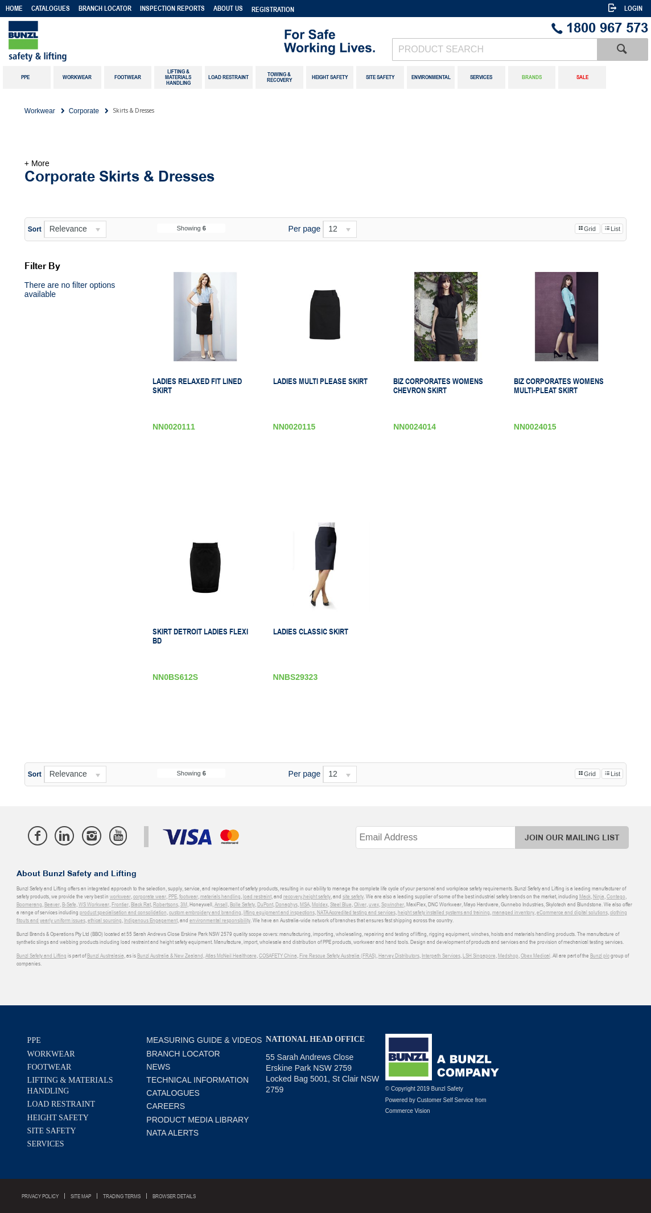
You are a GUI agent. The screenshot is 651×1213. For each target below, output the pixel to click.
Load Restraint (61, 1104)
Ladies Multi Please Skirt (320, 381)
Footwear (49, 1067)
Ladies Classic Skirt (310, 631)
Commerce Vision (407, 1111)
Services (45, 1144)
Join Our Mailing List (572, 838)
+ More (37, 163)
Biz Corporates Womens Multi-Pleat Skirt (559, 386)
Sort (35, 229)
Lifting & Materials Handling (70, 1085)
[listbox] (75, 229)
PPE (34, 1040)
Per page (305, 228)
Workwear (51, 1054)
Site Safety (51, 1131)
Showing (190, 228)
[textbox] (494, 49)
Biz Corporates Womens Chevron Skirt (438, 386)
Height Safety (58, 1117)
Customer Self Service (445, 1100)
